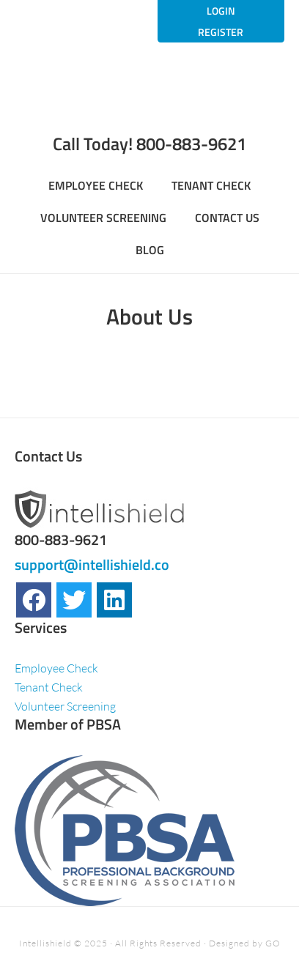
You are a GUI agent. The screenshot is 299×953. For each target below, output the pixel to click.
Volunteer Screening (65, 706)
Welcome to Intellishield (149, 101)
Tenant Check (49, 687)
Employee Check (56, 668)
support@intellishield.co (92, 564)
